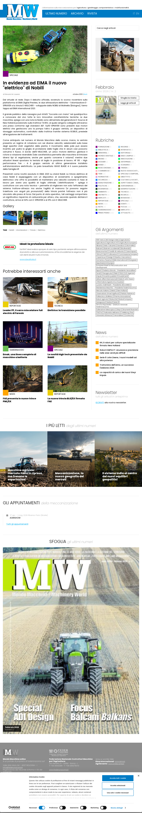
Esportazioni (101, 263)
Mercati (102, 197)
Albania (99, 245)
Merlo (113, 290)
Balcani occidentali (111, 248)
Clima (98, 254)
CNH (104, 254)
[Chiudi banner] (138, 776)
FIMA (115, 273)
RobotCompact (125, 299)
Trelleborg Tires (127, 312)
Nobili (11, 230)
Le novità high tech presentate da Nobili (67, 356)
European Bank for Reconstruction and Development (111, 266)
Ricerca (124, 194)
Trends (124, 167)
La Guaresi (119, 282)
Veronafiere (118, 315)
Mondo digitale (105, 155)
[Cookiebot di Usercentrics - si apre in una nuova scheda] (14, 808)
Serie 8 (116, 302)
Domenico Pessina (103, 260)
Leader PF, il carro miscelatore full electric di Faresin (23, 312)
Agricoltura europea (128, 243)
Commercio (103, 170)
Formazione (103, 146)
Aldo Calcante (109, 245)
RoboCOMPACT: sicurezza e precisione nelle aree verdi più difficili (119, 351)
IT (134, 13)
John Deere (128, 279)
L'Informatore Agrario (104, 282)
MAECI (128, 285)
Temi (100, 173)
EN (137, 13)
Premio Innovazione (122, 296)
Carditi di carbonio (116, 251)
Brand (101, 158)
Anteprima (126, 161)
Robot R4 (113, 299)
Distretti (102, 194)
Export (98, 270)
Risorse (124, 146)
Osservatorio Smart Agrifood (107, 293)
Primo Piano (103, 212)
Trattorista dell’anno (112, 312)
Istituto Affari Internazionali (106, 279)
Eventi (124, 203)
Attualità (125, 212)
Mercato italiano (102, 290)
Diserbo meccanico (122, 257)
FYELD (121, 273)
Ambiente (102, 191)
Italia (121, 279)
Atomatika (130, 245)
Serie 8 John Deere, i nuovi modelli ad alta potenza (118, 359)
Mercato (125, 209)
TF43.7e (99, 312)
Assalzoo (121, 245)
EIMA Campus (127, 155)
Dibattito (125, 176)
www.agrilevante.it (116, 763)
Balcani (99, 248)
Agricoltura (100, 243)
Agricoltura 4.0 (112, 243)
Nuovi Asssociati (129, 170)
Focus (124, 206)
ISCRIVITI (100, 402)
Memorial (102, 152)
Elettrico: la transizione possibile (67, 310)
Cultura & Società (130, 179)
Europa (110, 263)
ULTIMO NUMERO (56, 13)
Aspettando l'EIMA (129, 182)
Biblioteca (103, 149)
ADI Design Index (112, 240)
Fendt (98, 273)
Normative (103, 176)
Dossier (102, 161)
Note (100, 206)
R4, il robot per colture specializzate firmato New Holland (117, 344)
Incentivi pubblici (110, 276)
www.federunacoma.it (58, 769)
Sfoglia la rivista (128, 97)
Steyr (119, 309)
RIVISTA (92, 13)
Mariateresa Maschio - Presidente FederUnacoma (116, 288)
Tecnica (125, 191)
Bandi (100, 164)
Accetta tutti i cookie (118, 779)
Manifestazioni (128, 188)
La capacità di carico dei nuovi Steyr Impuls (118, 374)
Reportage (103, 200)
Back (85, 94)
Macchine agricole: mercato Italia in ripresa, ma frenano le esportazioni (25, 474)
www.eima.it (120, 761)
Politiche (102, 185)
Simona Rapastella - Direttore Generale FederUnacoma (111, 306)
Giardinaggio (104, 209)
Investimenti (123, 276)
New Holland (122, 290)
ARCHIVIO (77, 13)
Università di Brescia (104, 315)
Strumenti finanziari (130, 309)
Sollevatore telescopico (105, 309)
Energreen (133, 260)
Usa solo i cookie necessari (118, 794)
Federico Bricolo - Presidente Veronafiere (119, 270)
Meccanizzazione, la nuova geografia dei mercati (69, 476)
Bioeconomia (104, 167)
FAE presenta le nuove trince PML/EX (19, 400)
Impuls (99, 276)
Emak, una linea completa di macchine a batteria (19, 356)
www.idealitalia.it (28, 259)
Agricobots (124, 240)
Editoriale (125, 152)
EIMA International (120, 260)
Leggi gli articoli (128, 103)
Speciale (125, 200)
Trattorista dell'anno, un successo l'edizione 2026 (117, 366)
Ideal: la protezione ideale (36, 244)
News (100, 203)
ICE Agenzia (129, 273)
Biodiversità (125, 248)
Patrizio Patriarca (127, 293)
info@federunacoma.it (13, 767)
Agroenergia (127, 185)
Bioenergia (103, 188)
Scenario (125, 164)
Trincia (33, 230)
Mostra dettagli (117, 809)
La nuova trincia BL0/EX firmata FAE (66, 400)
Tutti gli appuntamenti (17, 524)
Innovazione (127, 158)
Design (110, 257)
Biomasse (125, 197)
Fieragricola (107, 273)
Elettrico (41, 230)
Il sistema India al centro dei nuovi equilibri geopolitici (119, 476)
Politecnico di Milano (104, 296)
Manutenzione (105, 182)
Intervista (126, 149)
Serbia (109, 302)
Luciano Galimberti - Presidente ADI (110, 285)
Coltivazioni (112, 254)
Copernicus (101, 257)
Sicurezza (103, 179)
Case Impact (131, 251)
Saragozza (100, 302)
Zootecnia (129, 315)
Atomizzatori (21, 230)
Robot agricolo (102, 299)
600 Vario (100, 240)
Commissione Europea (128, 254)
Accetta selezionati (117, 786)
